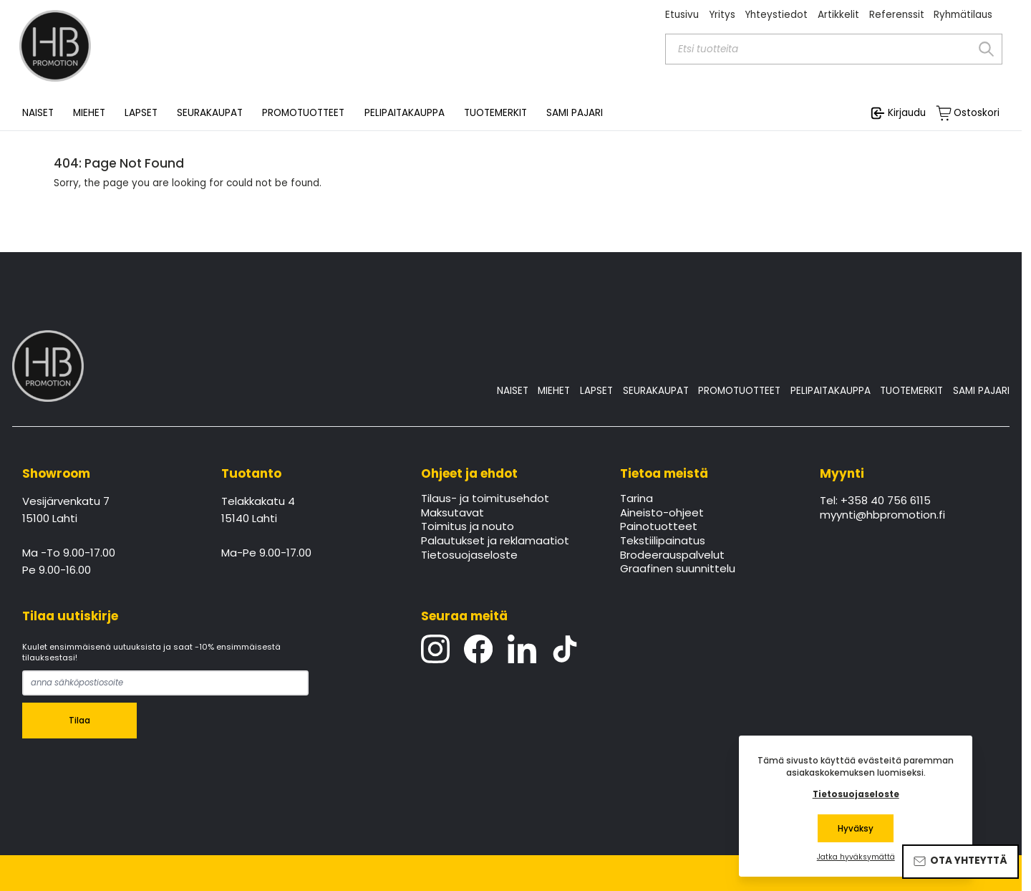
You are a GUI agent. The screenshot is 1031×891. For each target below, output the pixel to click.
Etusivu (682, 14)
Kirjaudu (907, 113)
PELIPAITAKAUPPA (830, 391)
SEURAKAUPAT (210, 113)
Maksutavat (452, 513)
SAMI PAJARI (574, 113)
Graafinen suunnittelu (677, 569)
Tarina (636, 499)
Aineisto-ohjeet (662, 513)
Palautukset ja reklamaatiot (495, 541)
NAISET (512, 391)
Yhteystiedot (776, 14)
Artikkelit (838, 14)
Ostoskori (976, 113)
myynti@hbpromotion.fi (882, 515)
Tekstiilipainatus (662, 541)
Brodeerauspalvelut (672, 555)
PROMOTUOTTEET (739, 391)
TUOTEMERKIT (911, 391)
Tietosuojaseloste (469, 555)
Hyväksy (855, 828)
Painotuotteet (658, 527)
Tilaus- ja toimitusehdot (485, 499)
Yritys (722, 14)
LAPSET (596, 391)
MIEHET (554, 391)
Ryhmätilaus (963, 14)
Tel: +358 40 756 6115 (875, 501)
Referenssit (896, 14)
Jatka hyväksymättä (856, 857)
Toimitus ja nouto (467, 527)
